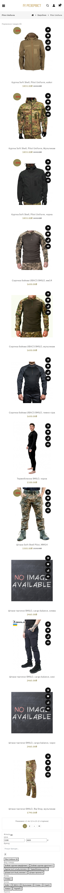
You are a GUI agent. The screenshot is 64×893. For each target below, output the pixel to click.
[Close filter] (59, 6)
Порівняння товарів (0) (12, 24)
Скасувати (31, 887)
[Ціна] (35, 20)
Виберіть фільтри (48, 887)
